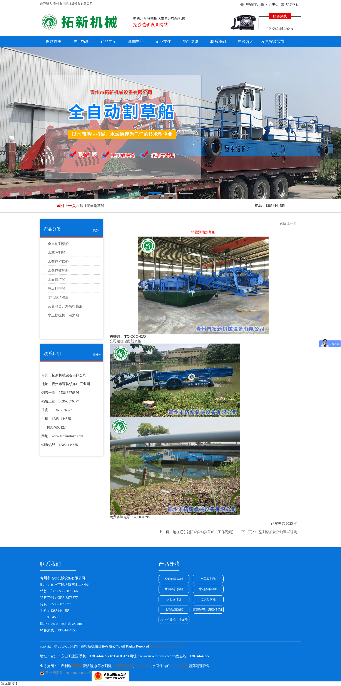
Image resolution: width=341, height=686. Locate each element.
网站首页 (252, 4)
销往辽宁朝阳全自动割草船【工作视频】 (204, 532)
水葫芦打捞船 (58, 262)
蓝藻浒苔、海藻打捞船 (65, 306)
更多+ (97, 230)
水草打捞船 (179, 666)
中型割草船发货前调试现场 (276, 532)
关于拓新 (81, 41)
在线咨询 (245, 41)
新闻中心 (136, 41)
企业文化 (163, 41)
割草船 (135, 341)
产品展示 (108, 41)
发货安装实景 (273, 41)
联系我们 (292, 4)
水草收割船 (56, 253)
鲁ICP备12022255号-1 (166, 646)
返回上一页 (66, 206)
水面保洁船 (56, 279)
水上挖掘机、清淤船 (63, 315)
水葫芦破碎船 (58, 270)
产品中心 (272, 4)
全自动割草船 (58, 244)
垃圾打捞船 (56, 288)
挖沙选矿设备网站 (150, 24)
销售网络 (191, 41)
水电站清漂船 (58, 297)
